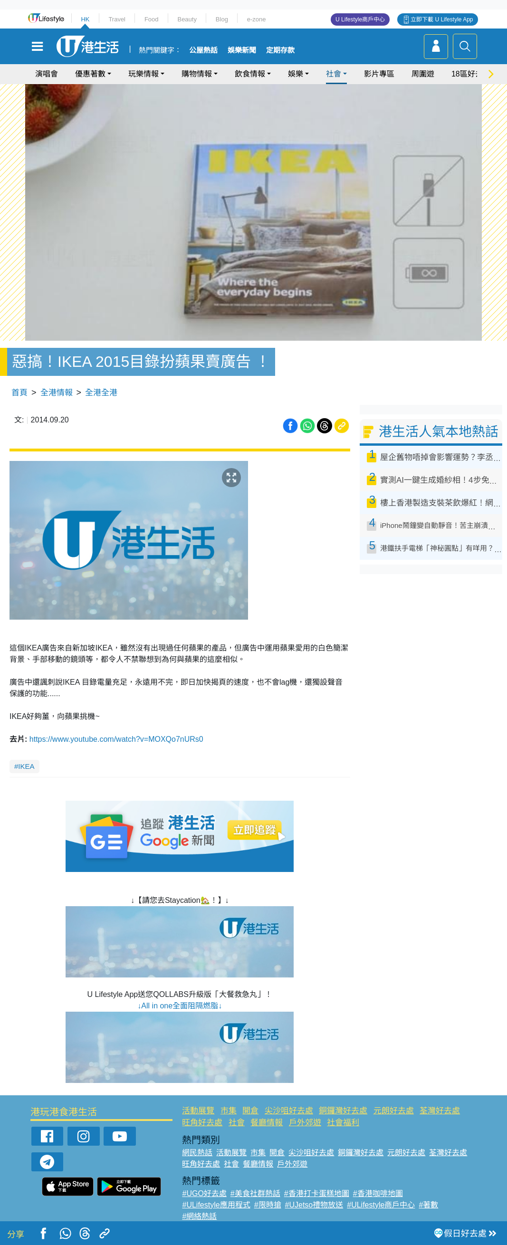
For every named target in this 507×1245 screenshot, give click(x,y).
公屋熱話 (203, 50)
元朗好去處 (393, 1110)
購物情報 (197, 74)
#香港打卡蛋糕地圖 (316, 1193)
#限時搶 (267, 1205)
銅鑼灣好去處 (343, 1110)
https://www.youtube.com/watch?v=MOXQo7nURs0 (116, 739)
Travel (116, 19)
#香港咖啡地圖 (378, 1193)
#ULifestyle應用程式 (216, 1205)
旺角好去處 (202, 1122)
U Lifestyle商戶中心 (360, 19)
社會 (333, 74)
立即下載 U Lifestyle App (442, 19)
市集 (228, 1110)
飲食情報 (250, 74)
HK (85, 19)
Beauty (186, 19)
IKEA (26, 766)
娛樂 (295, 74)
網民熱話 (197, 1153)
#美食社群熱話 (255, 1193)
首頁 (19, 392)
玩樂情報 (143, 74)
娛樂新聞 (242, 50)
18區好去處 (470, 74)
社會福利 (343, 1122)
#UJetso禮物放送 (314, 1205)
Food (151, 19)
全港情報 (56, 392)
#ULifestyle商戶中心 (381, 1205)
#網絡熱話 (199, 1216)
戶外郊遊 (305, 1122)
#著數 (428, 1205)
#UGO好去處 (204, 1193)
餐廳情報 (266, 1122)
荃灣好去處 (440, 1110)
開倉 (250, 1110)
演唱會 (46, 74)
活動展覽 (198, 1110)
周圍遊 (422, 74)
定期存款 (280, 50)
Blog (222, 19)
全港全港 (101, 392)
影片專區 (379, 74)
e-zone (256, 19)
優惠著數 (90, 74)
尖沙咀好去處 (289, 1110)
